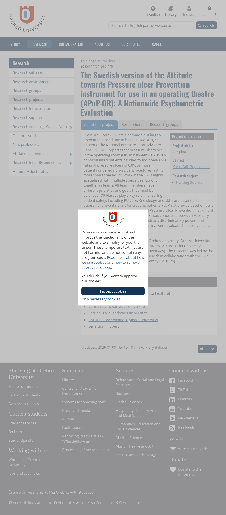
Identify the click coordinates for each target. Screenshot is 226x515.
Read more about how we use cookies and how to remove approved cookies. (112, 262)
